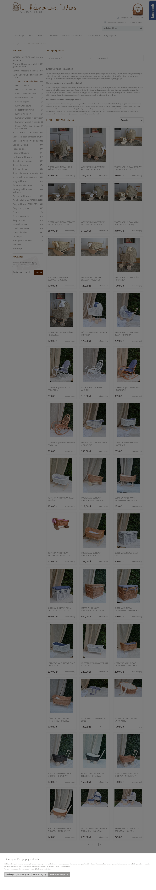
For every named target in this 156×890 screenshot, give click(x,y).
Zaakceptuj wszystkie (59, 874)
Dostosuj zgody (39, 874)
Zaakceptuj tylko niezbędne (17, 874)
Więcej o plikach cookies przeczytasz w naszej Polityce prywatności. (27, 869)
